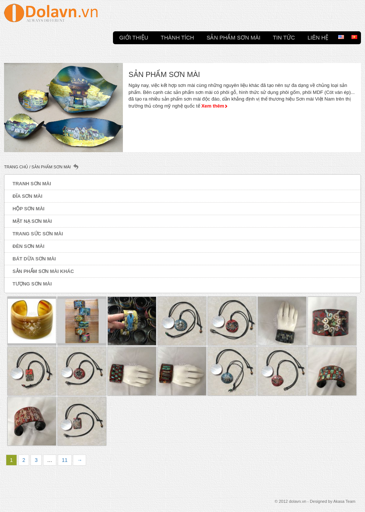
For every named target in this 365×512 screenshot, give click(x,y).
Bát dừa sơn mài (34, 259)
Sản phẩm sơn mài (233, 36)
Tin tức (284, 36)
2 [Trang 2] (23, 460)
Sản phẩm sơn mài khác (43, 271)
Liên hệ (318, 36)
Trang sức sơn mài (38, 233)
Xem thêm (212, 106)
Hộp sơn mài (29, 208)
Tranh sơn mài (32, 183)
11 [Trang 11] (65, 460)
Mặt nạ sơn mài (32, 221)
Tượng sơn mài (32, 284)
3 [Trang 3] (36, 460)
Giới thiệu (133, 36)
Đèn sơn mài (29, 246)
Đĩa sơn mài (27, 196)
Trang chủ (16, 167)
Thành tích (177, 36)
